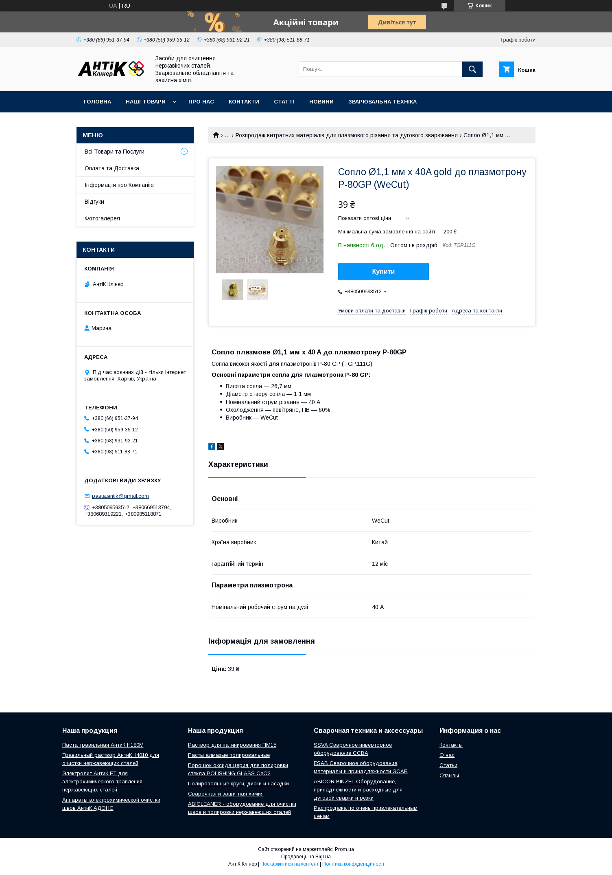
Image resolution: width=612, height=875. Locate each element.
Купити (383, 271)
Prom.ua (344, 849)
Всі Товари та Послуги (114, 151)
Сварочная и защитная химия (226, 794)
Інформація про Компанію (119, 185)
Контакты (451, 745)
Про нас (201, 102)
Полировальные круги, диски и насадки (238, 783)
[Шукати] (472, 69)
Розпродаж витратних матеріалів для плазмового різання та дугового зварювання (347, 135)
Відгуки (94, 201)
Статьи (448, 765)
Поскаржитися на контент (289, 864)
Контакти (244, 102)
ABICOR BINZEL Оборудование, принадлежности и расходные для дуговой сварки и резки (358, 789)
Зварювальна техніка (382, 102)
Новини (321, 102)
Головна (97, 102)
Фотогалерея (102, 218)
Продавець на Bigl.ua (306, 857)
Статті (284, 102)
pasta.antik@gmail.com (120, 496)
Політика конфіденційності (353, 864)
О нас (447, 755)
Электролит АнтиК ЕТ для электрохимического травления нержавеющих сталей (102, 781)
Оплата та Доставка (112, 168)
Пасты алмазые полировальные (229, 755)
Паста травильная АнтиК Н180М (103, 745)
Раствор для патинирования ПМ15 (232, 745)
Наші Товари (146, 102)
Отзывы (449, 775)
